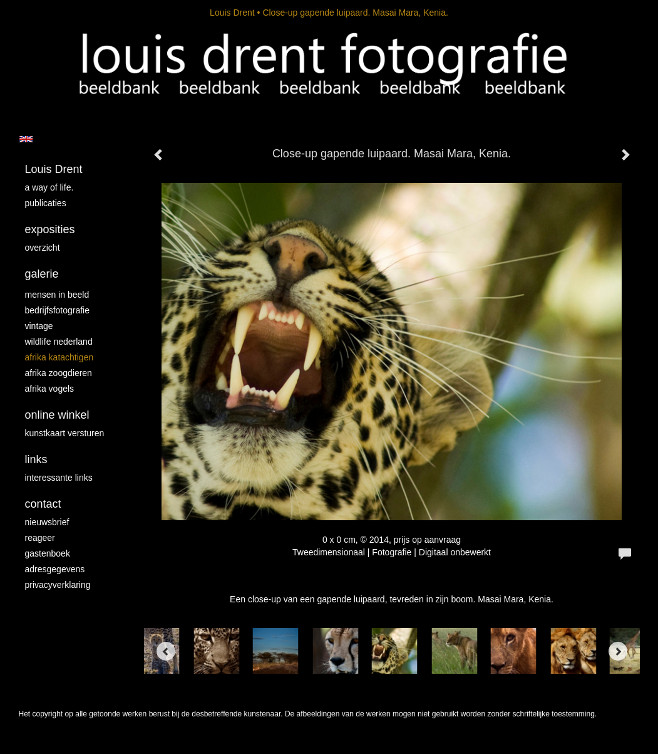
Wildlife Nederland (59, 342)
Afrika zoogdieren (58, 373)
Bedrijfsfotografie (57, 310)
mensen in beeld (57, 295)
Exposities (50, 229)
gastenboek (47, 553)
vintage (39, 326)
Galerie (42, 274)
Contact (43, 504)
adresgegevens (55, 569)
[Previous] (166, 651)
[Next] (618, 651)
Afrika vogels (50, 389)
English (26, 139)
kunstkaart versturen (65, 433)
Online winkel (57, 415)
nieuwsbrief (47, 522)
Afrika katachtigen (59, 357)
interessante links (59, 478)
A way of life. (49, 187)
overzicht (42, 248)
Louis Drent (232, 13)
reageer (40, 538)
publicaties (45, 203)
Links (36, 459)
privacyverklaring (58, 585)
